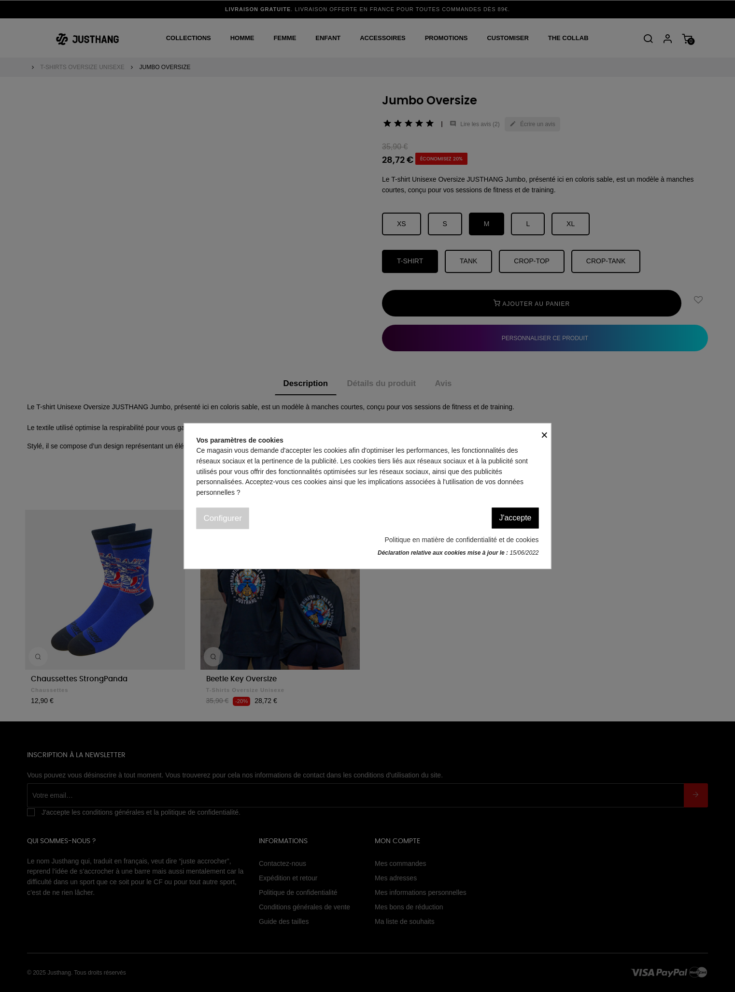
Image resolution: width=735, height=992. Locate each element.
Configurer (223, 517)
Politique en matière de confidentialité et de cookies (461, 540)
